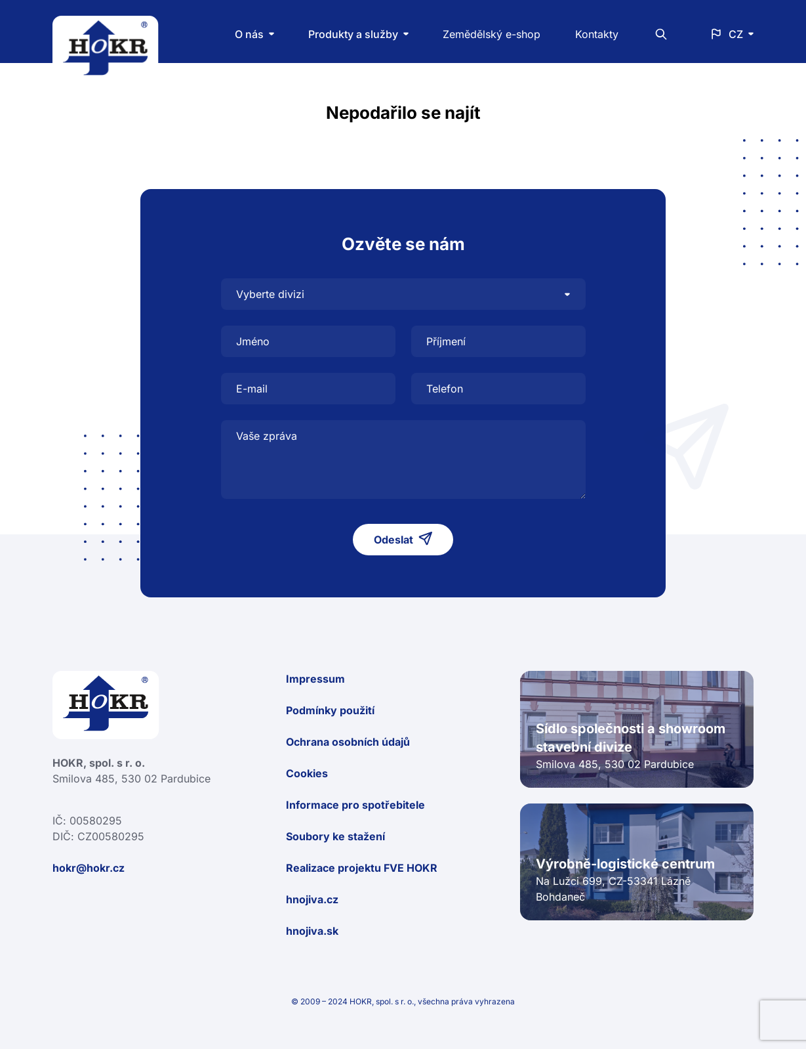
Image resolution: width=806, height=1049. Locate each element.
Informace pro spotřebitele (355, 804)
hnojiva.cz (312, 899)
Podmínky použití (330, 710)
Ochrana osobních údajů (348, 741)
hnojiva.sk (312, 930)
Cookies (307, 773)
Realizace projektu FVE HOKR (361, 867)
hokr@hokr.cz (88, 867)
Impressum (315, 678)
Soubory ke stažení (335, 836)
